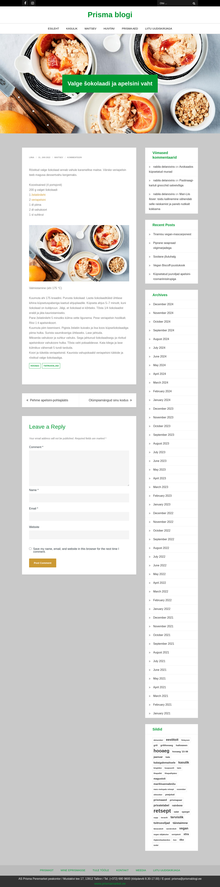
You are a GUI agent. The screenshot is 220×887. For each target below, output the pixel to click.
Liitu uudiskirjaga (158, 28)
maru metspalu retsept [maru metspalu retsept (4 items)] (163, 789)
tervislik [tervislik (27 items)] (176, 817)
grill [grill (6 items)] (155, 745)
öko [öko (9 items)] (181, 839)
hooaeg (35, 366)
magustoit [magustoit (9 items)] (159, 778)
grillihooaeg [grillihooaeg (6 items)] (167, 745)
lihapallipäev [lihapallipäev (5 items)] (171, 773)
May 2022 (159, 574)
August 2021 (161, 652)
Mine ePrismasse (73, 870)
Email (33, 508)
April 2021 (159, 687)
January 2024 (161, 399)
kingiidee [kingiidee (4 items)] (157, 768)
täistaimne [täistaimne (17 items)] (180, 823)
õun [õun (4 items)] (175, 840)
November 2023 (163, 417)
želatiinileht (38, 194)
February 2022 (162, 600)
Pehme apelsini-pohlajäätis (49, 400)
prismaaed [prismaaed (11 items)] (160, 799)
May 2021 (159, 678)
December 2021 (163, 617)
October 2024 (161, 321)
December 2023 (163, 408)
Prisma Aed (130, 28)
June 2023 (159, 460)
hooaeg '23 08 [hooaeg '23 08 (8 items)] (180, 751)
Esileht (53, 28)
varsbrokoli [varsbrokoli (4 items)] (171, 829)
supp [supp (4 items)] (155, 817)
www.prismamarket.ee (110, 883)
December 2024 (163, 304)
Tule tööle (101, 870)
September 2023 (163, 434)
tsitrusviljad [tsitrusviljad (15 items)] (161, 822)
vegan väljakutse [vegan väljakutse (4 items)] (161, 834)
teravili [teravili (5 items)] (164, 817)
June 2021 (159, 669)
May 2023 (159, 469)
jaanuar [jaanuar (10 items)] (158, 757)
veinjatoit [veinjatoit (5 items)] (176, 834)
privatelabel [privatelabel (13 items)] (161, 805)
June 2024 (159, 356)
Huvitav (109, 28)
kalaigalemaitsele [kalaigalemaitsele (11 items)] (164, 762)
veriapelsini (38, 199)
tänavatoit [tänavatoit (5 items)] (158, 829)
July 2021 (159, 661)
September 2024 (163, 330)
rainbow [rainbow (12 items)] (177, 805)
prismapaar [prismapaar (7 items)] (176, 800)
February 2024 (162, 391)
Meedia (141, 870)
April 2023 (159, 478)
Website (34, 527)
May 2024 (159, 365)
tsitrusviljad (51, 366)
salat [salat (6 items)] (176, 812)
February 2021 (162, 704)
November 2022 (163, 521)
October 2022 (161, 530)
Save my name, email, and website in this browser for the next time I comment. (76, 550)
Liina (31, 157)
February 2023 (162, 495)
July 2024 (159, 347)
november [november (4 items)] (181, 789)
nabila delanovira (164, 166)
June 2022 (159, 565)
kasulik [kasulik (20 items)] (183, 762)
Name (33, 490)
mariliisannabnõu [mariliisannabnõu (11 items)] (164, 783)
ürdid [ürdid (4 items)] (155, 845)
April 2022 (159, 582)
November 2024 (163, 312)
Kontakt (122, 870)
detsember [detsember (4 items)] (158, 740)
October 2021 (161, 635)
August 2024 (161, 339)
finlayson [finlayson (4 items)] (185, 740)
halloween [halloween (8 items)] (181, 745)
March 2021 (160, 695)
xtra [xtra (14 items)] (186, 834)
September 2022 (163, 539)
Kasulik (71, 28)
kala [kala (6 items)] (168, 757)
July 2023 (159, 452)
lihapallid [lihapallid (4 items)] (157, 773)
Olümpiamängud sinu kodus (108, 400)
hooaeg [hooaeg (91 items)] (161, 750)
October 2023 (161, 426)
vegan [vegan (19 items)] (183, 828)
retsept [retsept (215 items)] (162, 810)
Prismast (47, 870)
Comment (36, 447)
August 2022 (161, 547)
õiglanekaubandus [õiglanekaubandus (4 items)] (161, 840)
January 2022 (161, 608)
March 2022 (160, 591)
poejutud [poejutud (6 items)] (169, 794)
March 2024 (160, 382)
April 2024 (159, 373)
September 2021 (163, 643)
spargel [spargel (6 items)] (185, 812)
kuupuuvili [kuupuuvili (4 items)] (169, 768)
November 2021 (163, 626)
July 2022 (159, 556)
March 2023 (160, 487)
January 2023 (161, 504)
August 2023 (161, 443)
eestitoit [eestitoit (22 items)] (172, 740)
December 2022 (163, 513)
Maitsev (90, 28)
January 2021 (161, 713)
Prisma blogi (110, 14)
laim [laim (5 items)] (179, 768)
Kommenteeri (74, 157)
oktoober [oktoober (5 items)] (157, 795)
